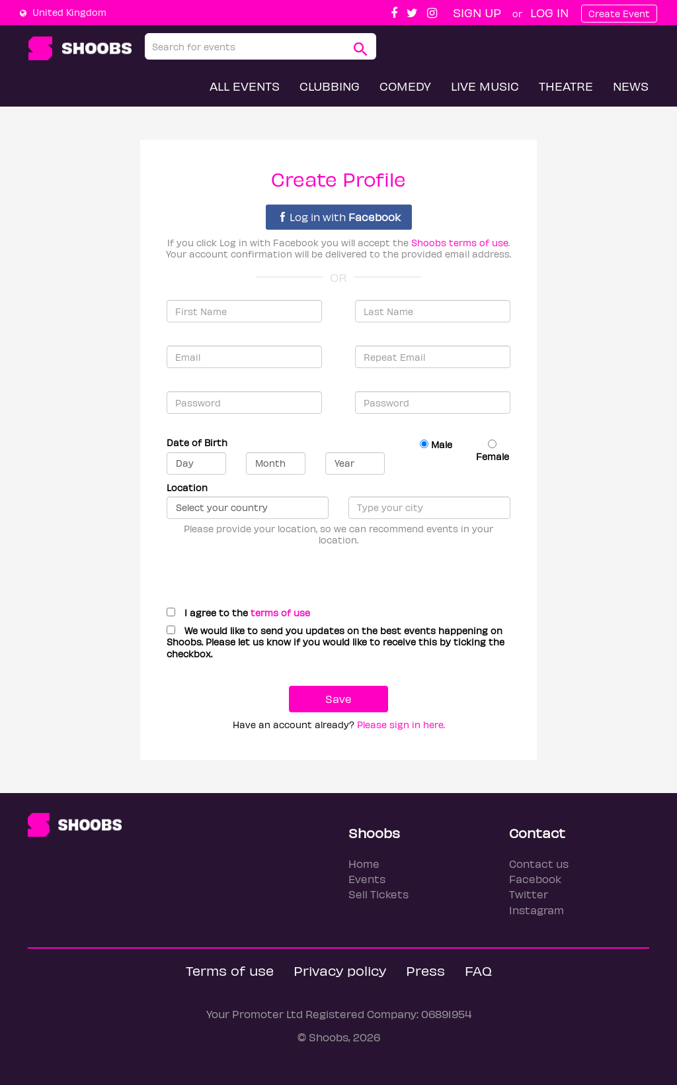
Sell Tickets (378, 894)
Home (363, 863)
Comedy (405, 86)
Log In (549, 12)
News (631, 86)
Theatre (566, 86)
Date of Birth (197, 442)
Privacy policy (340, 970)
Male (436, 444)
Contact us (539, 863)
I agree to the (238, 612)
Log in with (340, 217)
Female (492, 450)
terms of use (280, 612)
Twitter (528, 894)
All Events (245, 86)
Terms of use (230, 970)
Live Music (485, 86)
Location (187, 487)
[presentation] (260, 571)
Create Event (619, 13)
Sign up (477, 12)
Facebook (535, 879)
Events (366, 879)
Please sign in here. (401, 724)
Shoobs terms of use (459, 242)
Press (425, 970)
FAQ (478, 970)
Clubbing (329, 86)
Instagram (536, 910)
